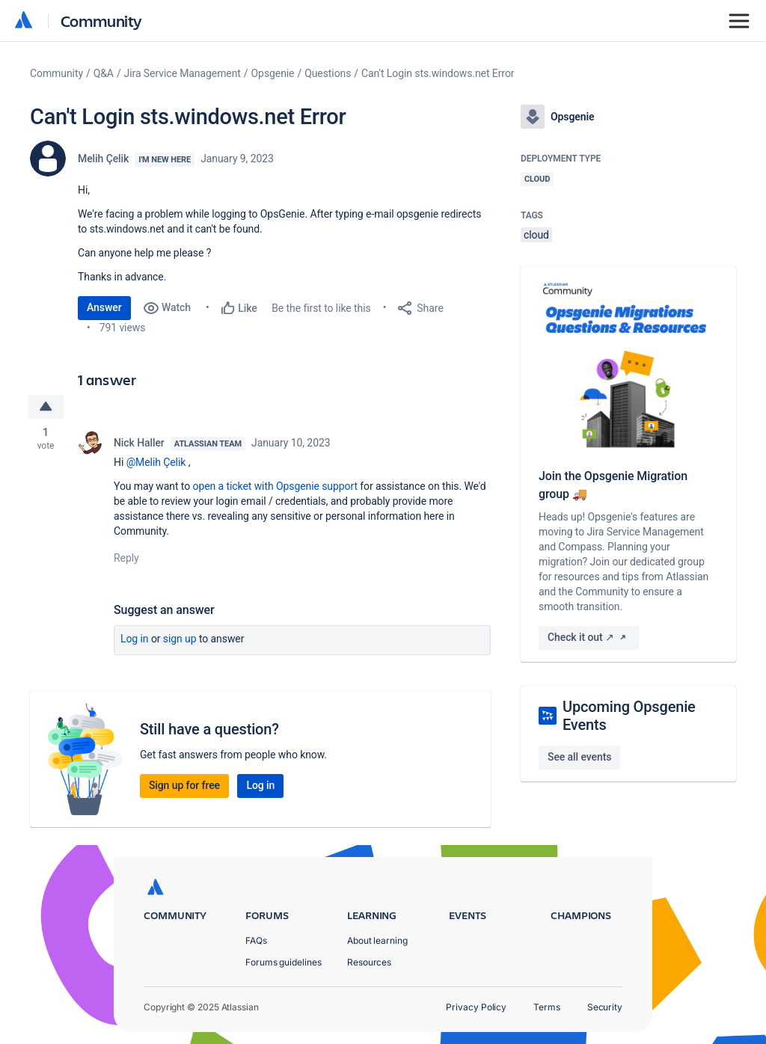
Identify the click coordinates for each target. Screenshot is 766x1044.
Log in (134, 639)
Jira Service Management (182, 73)
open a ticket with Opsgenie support (275, 486)
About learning (377, 940)
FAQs (256, 940)
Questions (327, 73)
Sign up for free (184, 785)
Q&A (104, 73)
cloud (536, 235)
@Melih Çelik (156, 462)
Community (101, 20)
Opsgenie (273, 73)
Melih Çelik (103, 159)
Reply (126, 558)
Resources (369, 962)
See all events (579, 757)
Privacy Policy (476, 1007)
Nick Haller (139, 443)
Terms (546, 1007)
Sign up (180, 639)
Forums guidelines (283, 962)
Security (604, 1007)
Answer (104, 307)
